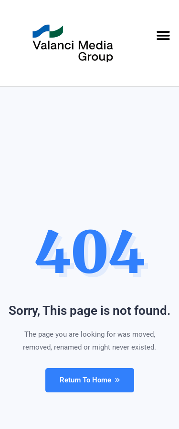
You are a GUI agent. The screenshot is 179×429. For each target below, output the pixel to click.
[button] (163, 36)
